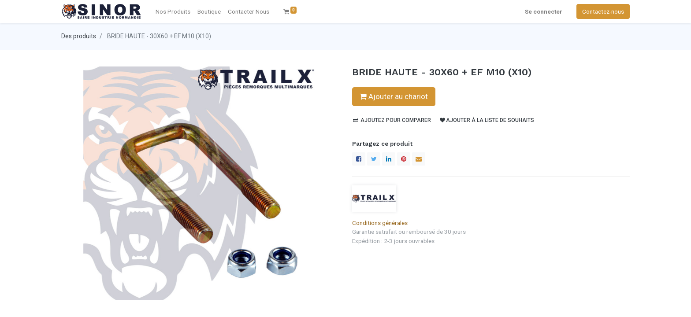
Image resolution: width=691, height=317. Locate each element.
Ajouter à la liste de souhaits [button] (487, 120)
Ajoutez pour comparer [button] (392, 120)
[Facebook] (358, 159)
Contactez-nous (603, 11)
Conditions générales (380, 222)
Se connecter (543, 11)
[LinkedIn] (388, 159)
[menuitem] (248, 11)
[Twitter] (373, 159)
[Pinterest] (403, 159)
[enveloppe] (418, 159)
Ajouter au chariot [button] (394, 96)
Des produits (78, 36)
